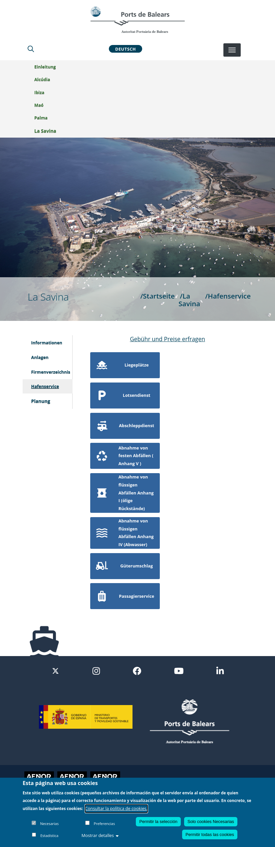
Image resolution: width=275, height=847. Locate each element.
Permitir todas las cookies (209, 834)
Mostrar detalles (100, 835)
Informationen (46, 343)
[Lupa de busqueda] (31, 49)
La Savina (45, 131)
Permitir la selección (158, 821)
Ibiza (39, 92)
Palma (41, 118)
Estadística (49, 835)
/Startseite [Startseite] (157, 296)
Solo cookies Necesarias (210, 821)
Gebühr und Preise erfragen (167, 339)
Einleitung (45, 67)
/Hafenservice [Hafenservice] (228, 296)
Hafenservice (45, 386)
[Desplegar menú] (232, 50)
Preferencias (104, 823)
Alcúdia (42, 79)
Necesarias (49, 823)
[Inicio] (137, 19)
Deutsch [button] (125, 49)
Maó (39, 105)
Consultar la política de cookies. (116, 808)
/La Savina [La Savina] (189, 300)
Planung (40, 401)
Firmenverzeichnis (50, 372)
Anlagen (40, 357)
